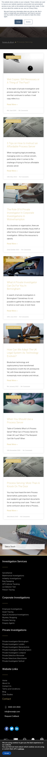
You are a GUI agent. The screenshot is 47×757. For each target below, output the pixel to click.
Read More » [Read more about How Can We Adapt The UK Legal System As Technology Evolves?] (12, 380)
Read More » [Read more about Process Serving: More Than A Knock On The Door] (12, 511)
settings (21, 749)
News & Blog (8, 42)
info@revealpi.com (12, 712)
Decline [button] (28, 22)
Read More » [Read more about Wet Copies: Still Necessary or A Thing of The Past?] (12, 104)
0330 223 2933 (14, 707)
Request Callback (12, 716)
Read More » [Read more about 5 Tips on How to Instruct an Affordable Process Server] (12, 171)
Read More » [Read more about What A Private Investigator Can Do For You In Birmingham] (12, 311)
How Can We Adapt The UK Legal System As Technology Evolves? (22, 353)
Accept (6, 753)
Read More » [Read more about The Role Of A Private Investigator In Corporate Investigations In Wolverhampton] (12, 244)
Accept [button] (18, 22)
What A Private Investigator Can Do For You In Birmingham (22, 285)
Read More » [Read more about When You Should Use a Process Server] (12, 444)
